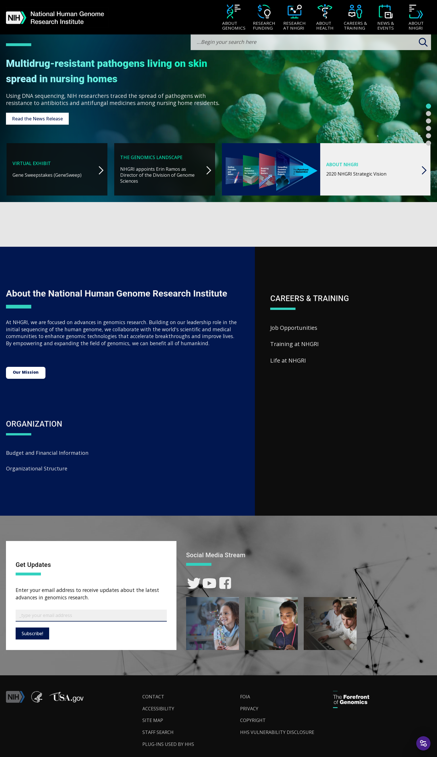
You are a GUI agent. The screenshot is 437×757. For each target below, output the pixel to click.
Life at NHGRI (288, 360)
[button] (66, 701)
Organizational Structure (36, 468)
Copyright (253, 720)
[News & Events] (385, 18)
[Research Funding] (264, 18)
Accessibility (158, 708)
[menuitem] (234, 17)
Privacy (249, 708)
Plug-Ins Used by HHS (168, 744)
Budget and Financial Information (47, 452)
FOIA (245, 697)
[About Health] (325, 18)
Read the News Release (37, 119)
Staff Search (158, 732)
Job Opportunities (293, 328)
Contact (153, 697)
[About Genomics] (233, 18)
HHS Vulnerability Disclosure (277, 732)
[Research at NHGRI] (294, 18)
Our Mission (26, 372)
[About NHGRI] (416, 18)
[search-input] (311, 42)
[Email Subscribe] (91, 616)
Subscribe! (32, 633)
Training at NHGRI (294, 344)
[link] (194, 583)
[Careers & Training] (355, 18)
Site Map (152, 720)
